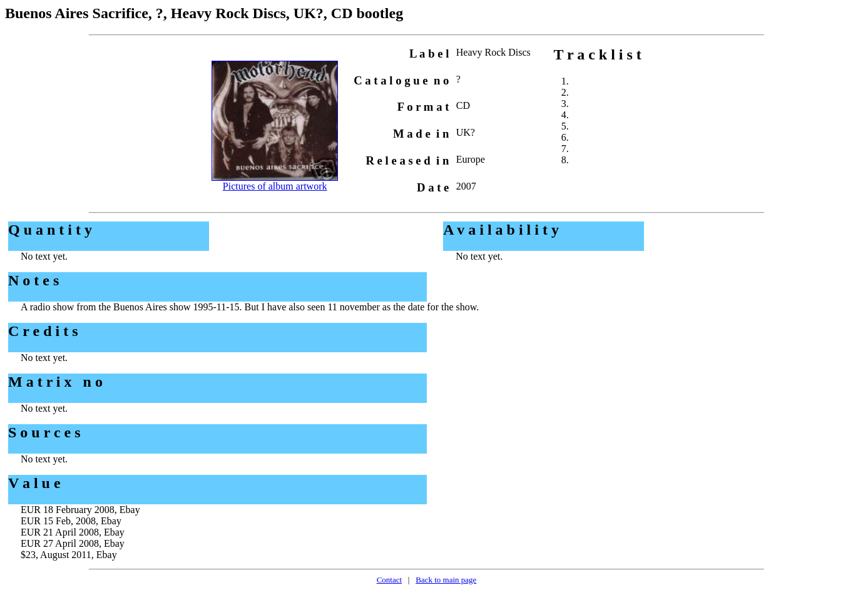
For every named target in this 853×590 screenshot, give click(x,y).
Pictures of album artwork (275, 186)
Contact (389, 579)
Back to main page (446, 579)
